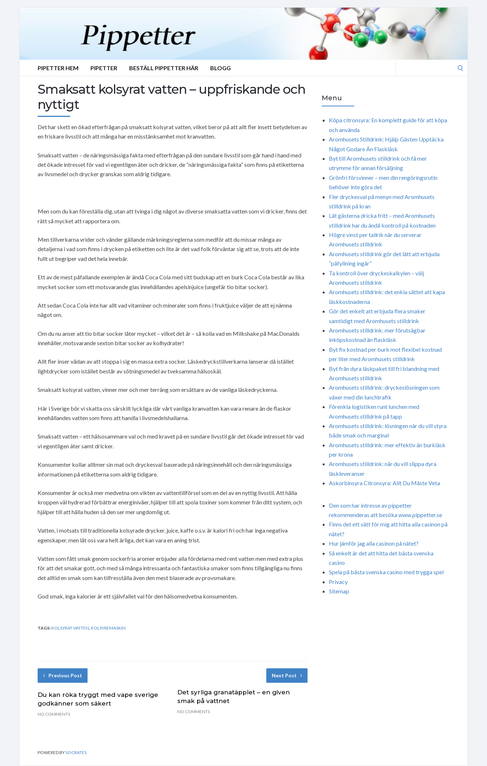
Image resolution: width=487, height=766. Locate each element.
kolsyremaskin (108, 628)
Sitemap (339, 591)
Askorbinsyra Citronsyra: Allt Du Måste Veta (384, 482)
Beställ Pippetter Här (163, 67)
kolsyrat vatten (70, 628)
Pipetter (103, 67)
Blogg (220, 67)
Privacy (338, 581)
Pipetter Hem (58, 67)
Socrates (75, 752)
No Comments (54, 714)
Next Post (287, 675)
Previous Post (62, 675)
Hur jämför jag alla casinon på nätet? (374, 543)
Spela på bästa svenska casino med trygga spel (386, 571)
